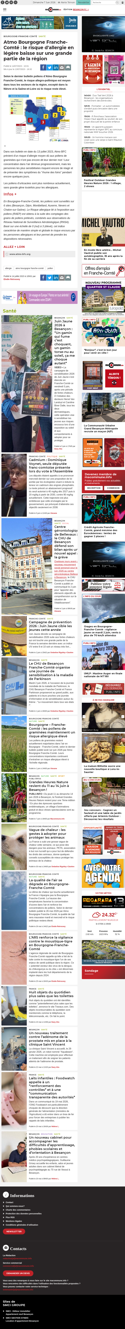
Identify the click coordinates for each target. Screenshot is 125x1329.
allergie (8, 268)
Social (65, 523)
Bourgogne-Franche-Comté (20, 36)
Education (47, 1134)
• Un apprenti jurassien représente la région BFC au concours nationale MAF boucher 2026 (103, 129)
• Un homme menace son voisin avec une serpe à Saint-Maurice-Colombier (103, 140)
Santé (42, 36)
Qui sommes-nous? (15, 1206)
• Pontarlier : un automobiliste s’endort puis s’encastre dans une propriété (102, 109)
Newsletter (14, 1231)
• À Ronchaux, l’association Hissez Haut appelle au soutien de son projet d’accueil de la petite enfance (103, 119)
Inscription (93, 488)
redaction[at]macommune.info (17, 1258)
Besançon (59, 318)
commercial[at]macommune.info (18, 1266)
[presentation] (84, 716)
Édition (68, 9)
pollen (50, 268)
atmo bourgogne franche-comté (30, 268)
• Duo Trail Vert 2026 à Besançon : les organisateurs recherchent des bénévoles (98, 98)
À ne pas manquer (103, 700)
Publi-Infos (35, 779)
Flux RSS (10, 1217)
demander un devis (18, 1273)
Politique (52, 456)
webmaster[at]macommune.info (18, 1289)
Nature (33, 721)
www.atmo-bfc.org (17, 254)
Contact (9, 1202)
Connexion (113, 488)
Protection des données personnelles (24, 1213)
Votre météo (103, 893)
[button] (117, 2)
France (32, 989)
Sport (61, 776)
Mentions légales (14, 1221)
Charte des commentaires (18, 1210)
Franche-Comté (37, 456)
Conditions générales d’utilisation (22, 1225)
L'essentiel (103, 89)
